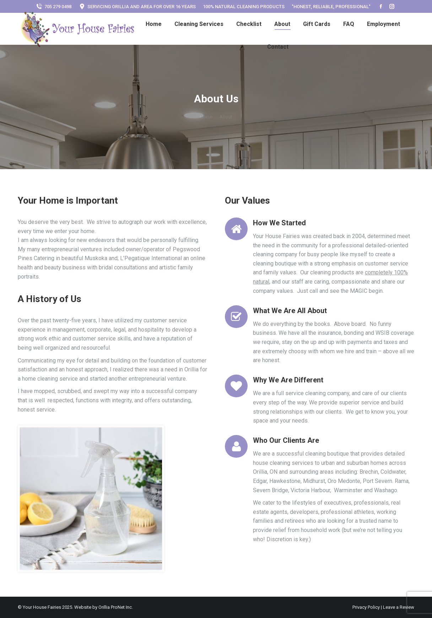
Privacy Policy (366, 607)
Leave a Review (398, 607)
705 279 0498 (53, 6)
